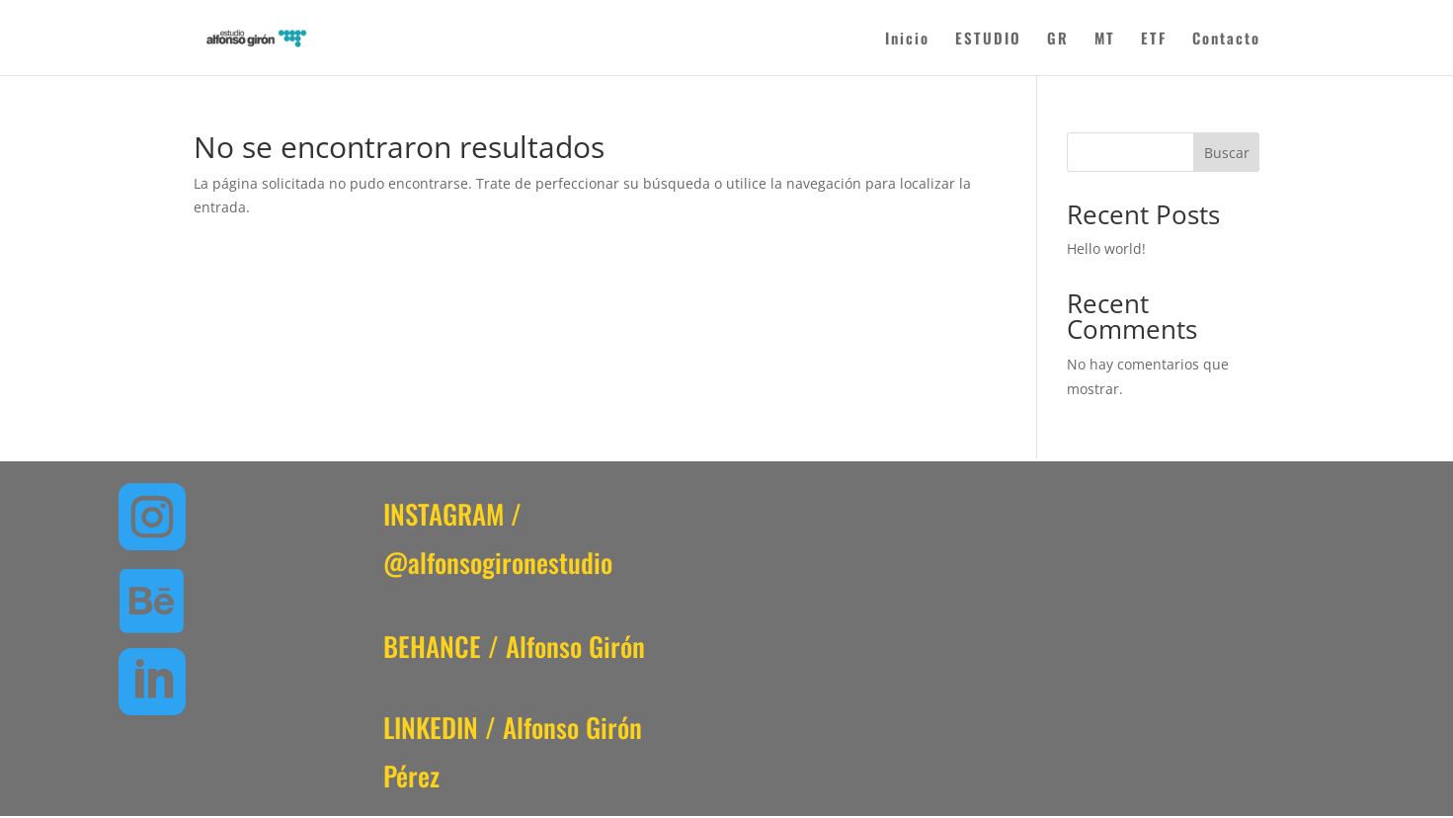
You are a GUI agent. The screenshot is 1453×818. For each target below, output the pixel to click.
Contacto (1226, 39)
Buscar (1227, 152)
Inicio (907, 39)
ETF (1154, 39)
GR (1058, 39)
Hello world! (1106, 248)
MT (1104, 39)
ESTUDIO (988, 39)
